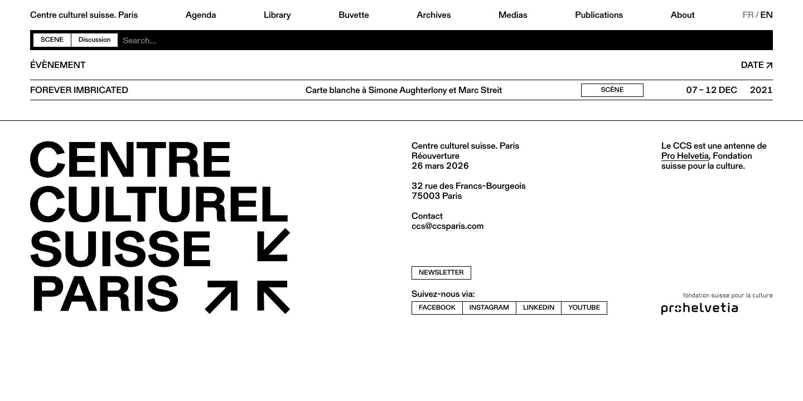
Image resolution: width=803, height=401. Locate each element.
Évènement (57, 65)
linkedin (538, 307)
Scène (612, 90)
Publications (599, 15)
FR (748, 15)
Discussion (95, 40)
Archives (434, 15)
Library (277, 15)
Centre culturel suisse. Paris (84, 15)
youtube (584, 307)
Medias (513, 15)
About (683, 15)
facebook (437, 307)
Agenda (201, 15)
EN (767, 15)
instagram (489, 307)
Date (752, 65)
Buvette (353, 15)
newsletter (441, 272)
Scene (52, 40)
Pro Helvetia (685, 155)
